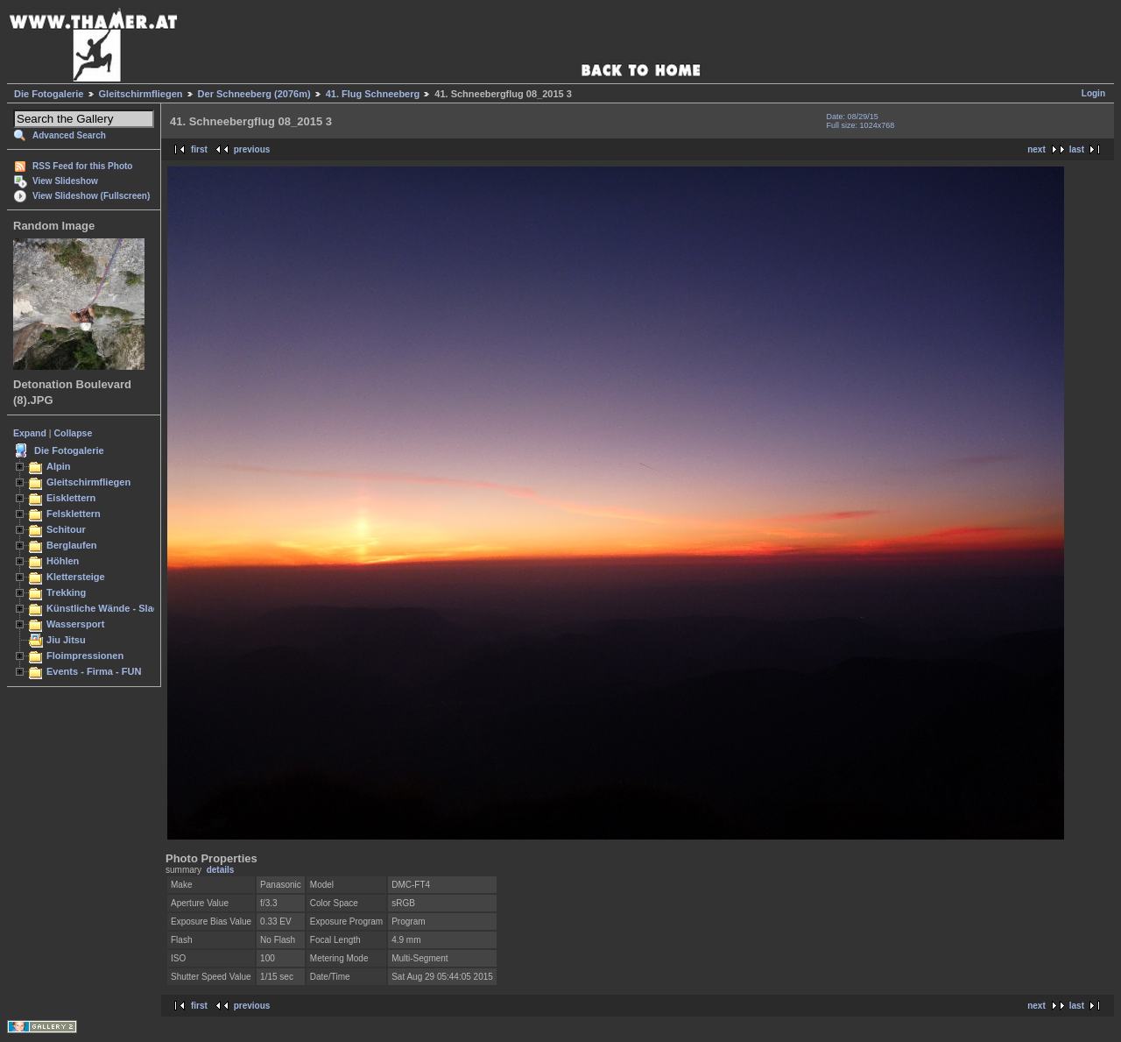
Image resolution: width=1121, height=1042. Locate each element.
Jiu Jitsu (66, 639)
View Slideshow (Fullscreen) (91, 196)
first (199, 149)
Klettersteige (75, 576)
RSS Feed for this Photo (82, 166)
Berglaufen (71, 545)
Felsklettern (73, 513)
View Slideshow (65, 181)
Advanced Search (69, 135)
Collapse (73, 433)
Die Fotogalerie (48, 94)
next (1036, 149)
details (221, 870)
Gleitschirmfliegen (141, 94)
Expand (29, 433)
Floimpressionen (84, 655)
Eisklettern (70, 498)
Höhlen (62, 561)
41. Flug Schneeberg (373, 94)
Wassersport (75, 624)
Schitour (66, 529)
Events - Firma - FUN (93, 671)
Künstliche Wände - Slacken (110, 608)
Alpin (58, 466)
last (1076, 149)
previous (252, 149)
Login (1093, 93)
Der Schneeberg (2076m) (254, 94)
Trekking (66, 592)
